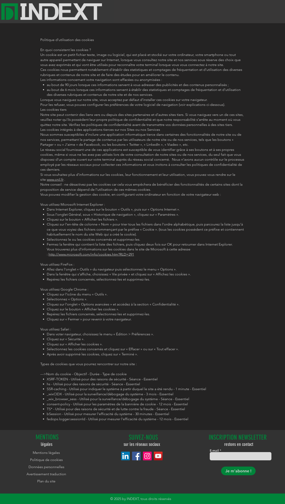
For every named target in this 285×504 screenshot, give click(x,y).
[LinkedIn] (125, 456)
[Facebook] (136, 456)
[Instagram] (147, 456)
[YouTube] (158, 456)
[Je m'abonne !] (238, 471)
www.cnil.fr (55, 179)
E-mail (214, 450)
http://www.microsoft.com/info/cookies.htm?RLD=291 (91, 254)
